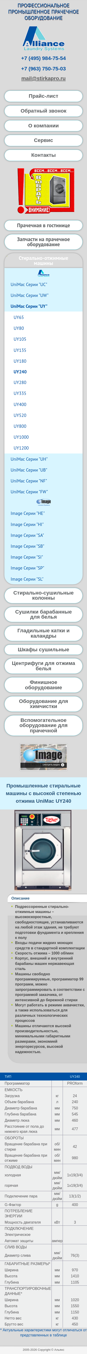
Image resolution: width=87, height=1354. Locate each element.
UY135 (20, 350)
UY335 (20, 393)
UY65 (19, 317)
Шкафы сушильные (43, 649)
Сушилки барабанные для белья (43, 614)
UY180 (20, 361)
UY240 (20, 371)
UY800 (20, 426)
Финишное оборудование (43, 684)
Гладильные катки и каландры (43, 633)
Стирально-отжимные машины (43, 260)
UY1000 (21, 437)
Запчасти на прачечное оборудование (43, 242)
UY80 (19, 328)
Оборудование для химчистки (43, 703)
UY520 (20, 415)
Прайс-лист (43, 96)
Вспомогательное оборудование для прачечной (43, 725)
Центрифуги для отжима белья (43, 665)
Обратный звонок (44, 111)
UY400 (20, 404)
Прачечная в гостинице (43, 225)
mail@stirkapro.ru (43, 78)
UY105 (20, 339)
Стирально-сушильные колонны (43, 595)
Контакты (43, 155)
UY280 (20, 382)
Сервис (43, 140)
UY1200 (21, 448)
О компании (43, 126)
